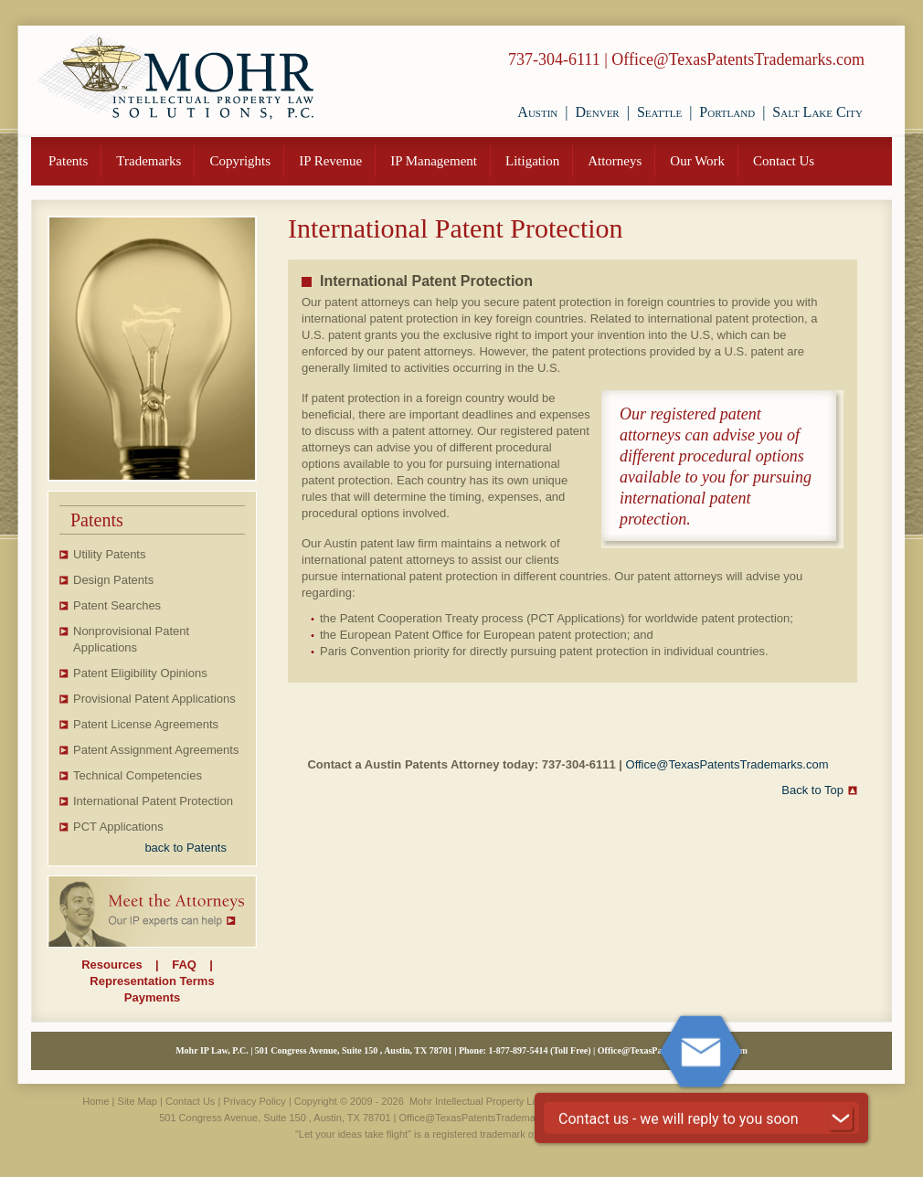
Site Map (137, 1101)
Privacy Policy (254, 1101)
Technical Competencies (137, 775)
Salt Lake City (817, 112)
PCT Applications (118, 826)
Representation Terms (152, 981)
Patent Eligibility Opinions (140, 673)
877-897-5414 (522, 1050)
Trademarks (148, 161)
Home (95, 1101)
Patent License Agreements (145, 724)
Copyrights (240, 161)
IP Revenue (330, 161)
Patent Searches (117, 605)
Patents (68, 161)
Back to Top (812, 790)
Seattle (659, 112)
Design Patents (113, 580)
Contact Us (783, 161)
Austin (537, 112)
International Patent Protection (153, 801)
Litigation (532, 161)
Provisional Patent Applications (154, 698)
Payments (152, 997)
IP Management (433, 161)
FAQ (184, 964)
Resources (111, 964)
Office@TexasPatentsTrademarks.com (738, 59)
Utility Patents (109, 554)
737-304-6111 (554, 59)
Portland (727, 112)
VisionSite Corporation (685, 1101)
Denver (597, 112)
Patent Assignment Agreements (156, 750)
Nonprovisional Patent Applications (131, 639)
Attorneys (615, 161)
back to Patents (185, 847)
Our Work (697, 161)
